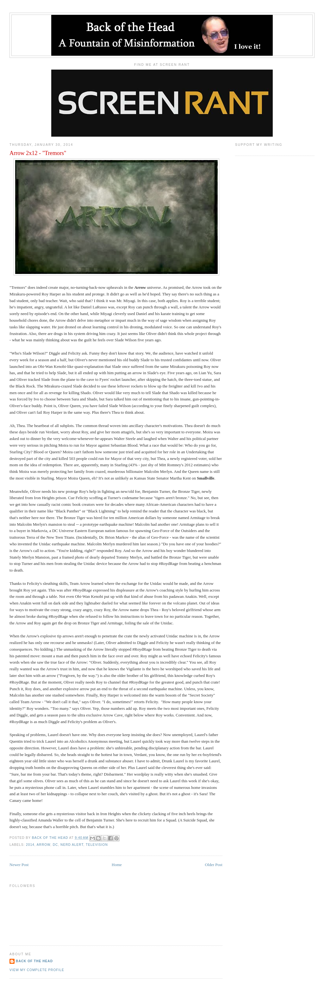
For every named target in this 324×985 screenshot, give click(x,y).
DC (55, 844)
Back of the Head (34, 961)
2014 (30, 844)
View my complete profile (36, 970)
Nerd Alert (71, 844)
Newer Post (18, 864)
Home (117, 864)
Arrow (43, 844)
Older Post (213, 864)
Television (97, 844)
